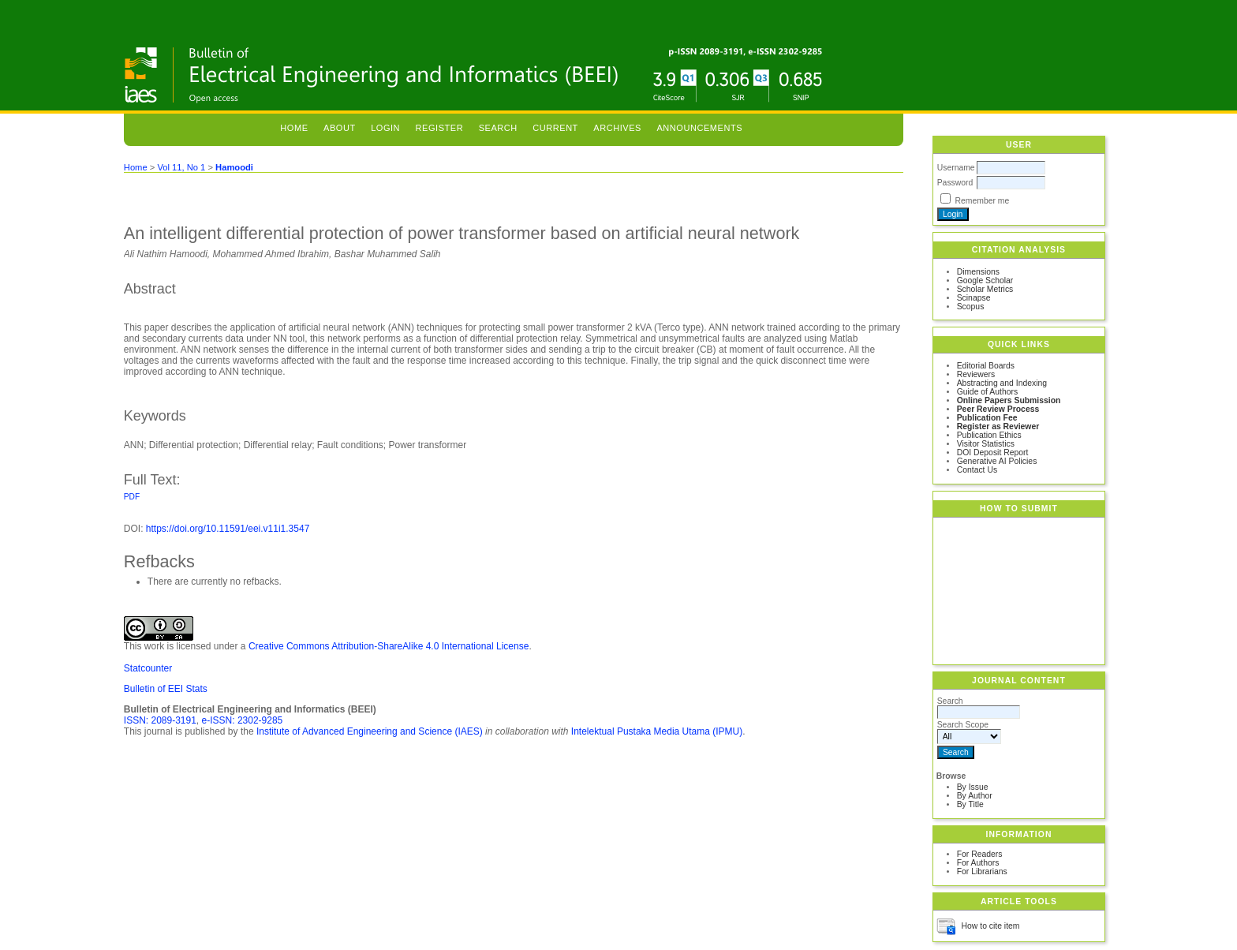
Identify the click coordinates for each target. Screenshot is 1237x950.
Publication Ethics (989, 435)
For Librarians (982, 871)
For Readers (980, 854)
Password (955, 182)
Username (956, 167)
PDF (132, 496)
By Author (974, 795)
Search (498, 128)
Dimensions (978, 271)
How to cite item (991, 926)
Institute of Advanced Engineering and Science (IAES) (369, 731)
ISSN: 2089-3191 (160, 720)
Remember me (982, 200)
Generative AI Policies (997, 461)
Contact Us (977, 470)
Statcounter (148, 668)
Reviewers (976, 374)
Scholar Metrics (985, 289)
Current (555, 128)
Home (294, 128)
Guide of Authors (987, 391)
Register (440, 128)
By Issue (972, 787)
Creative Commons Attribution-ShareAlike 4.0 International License (389, 646)
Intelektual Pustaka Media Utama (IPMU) (656, 731)
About (339, 128)
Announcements (699, 128)
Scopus (971, 306)
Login (385, 128)
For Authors (978, 862)
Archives (617, 128)
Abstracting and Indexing (1002, 383)
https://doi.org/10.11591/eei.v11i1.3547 (228, 528)
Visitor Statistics (986, 443)
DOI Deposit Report (993, 452)
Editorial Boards (986, 365)
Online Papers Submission (1009, 400)
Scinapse (974, 298)
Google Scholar (985, 280)
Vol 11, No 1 (181, 167)
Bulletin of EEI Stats (165, 688)
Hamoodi (234, 167)
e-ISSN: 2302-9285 (242, 720)
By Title (970, 804)
